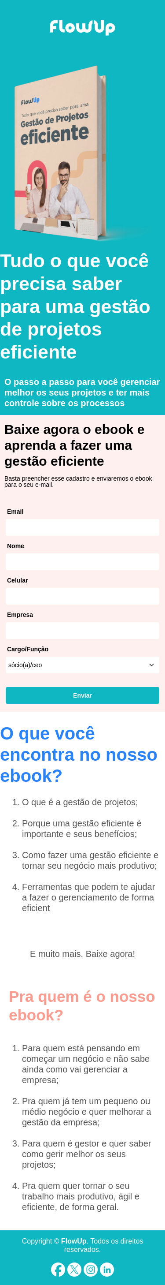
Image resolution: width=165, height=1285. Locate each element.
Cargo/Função (27, 649)
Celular (17, 580)
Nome (15, 545)
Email (15, 511)
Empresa (20, 614)
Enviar (82, 695)
